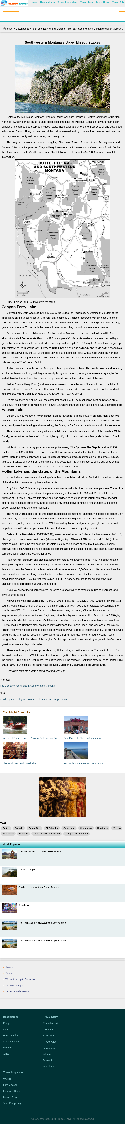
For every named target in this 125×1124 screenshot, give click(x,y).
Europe (7, 1023)
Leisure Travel (10, 1097)
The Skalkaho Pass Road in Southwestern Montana (28, 685)
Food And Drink (11, 1091)
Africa (6, 1053)
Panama (23, 833)
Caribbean (48, 1029)
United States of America (62, 28)
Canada (19, 828)
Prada (8, 973)
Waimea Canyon (27, 869)
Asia (5, 1029)
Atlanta (47, 1054)
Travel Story (102, 2)
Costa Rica (34, 828)
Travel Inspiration (67, 2)
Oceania (7, 1047)
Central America (51, 1023)
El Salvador (52, 828)
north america (39, 28)
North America (10, 1035)
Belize (6, 828)
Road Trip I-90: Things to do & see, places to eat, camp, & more (34, 699)
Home (34, 2)
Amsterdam (49, 1048)
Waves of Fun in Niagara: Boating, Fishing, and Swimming (34, 738)
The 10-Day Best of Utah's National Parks (40, 851)
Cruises (7, 1078)
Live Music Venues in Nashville (19, 763)
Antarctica (48, 1035)
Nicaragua (8, 833)
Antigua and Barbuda (76, 833)
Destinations (47, 2)
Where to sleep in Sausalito (20, 979)
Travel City (118, 2)
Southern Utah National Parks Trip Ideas (39, 887)
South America (11, 1041)
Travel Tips (86, 2)
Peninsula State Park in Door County (83, 763)
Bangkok (47, 1060)
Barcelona (48, 1066)
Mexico (117, 828)
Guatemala (86, 828)
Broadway (23, 905)
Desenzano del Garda (17, 991)
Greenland (68, 828)
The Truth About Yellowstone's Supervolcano (42, 922)
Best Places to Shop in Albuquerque (83, 738)
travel (10, 28)
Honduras (102, 828)
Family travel (10, 1085)
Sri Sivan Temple (14, 985)
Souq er (9, 967)
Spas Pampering (12, 1103)
